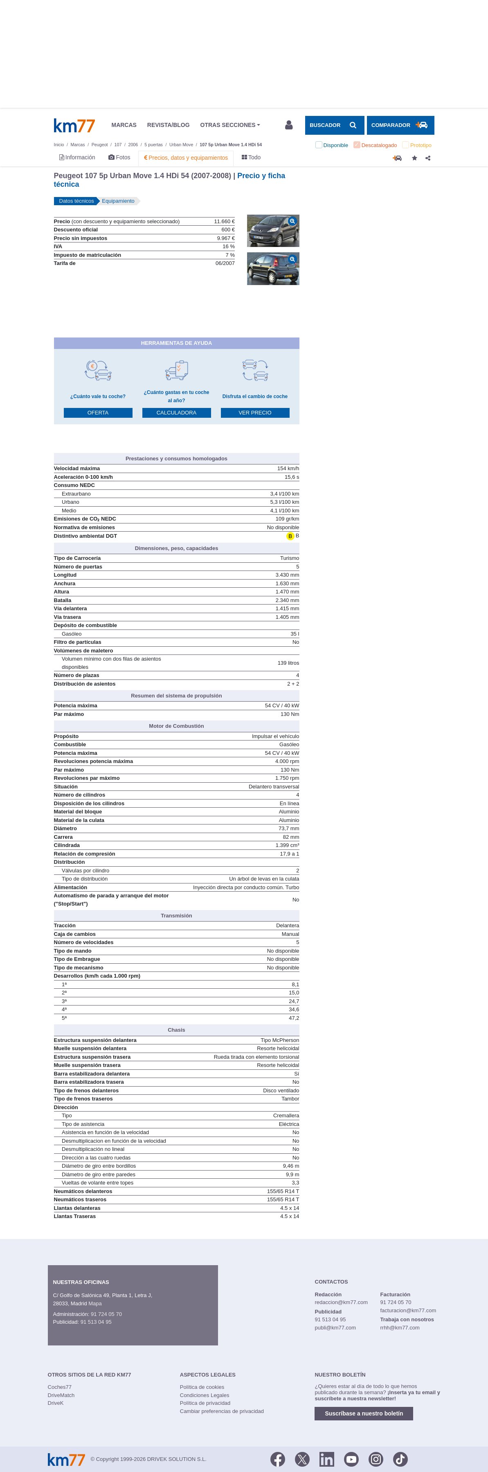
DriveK (56, 1403)
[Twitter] (302, 1458)
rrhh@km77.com (399, 1328)
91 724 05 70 (106, 1314)
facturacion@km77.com (408, 1310)
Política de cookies (202, 1387)
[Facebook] (277, 1458)
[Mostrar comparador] (400, 125)
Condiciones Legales (204, 1395)
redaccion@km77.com (341, 1302)
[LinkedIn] (326, 1458)
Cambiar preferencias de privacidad (222, 1411)
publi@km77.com (335, 1328)
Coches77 (60, 1387)
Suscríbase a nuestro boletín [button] (364, 1413)
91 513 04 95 (96, 1322)
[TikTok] (400, 1458)
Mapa (95, 1303)
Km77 (74, 125)
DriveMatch (61, 1395)
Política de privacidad (205, 1403)
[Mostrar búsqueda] (334, 125)
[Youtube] (351, 1458)
